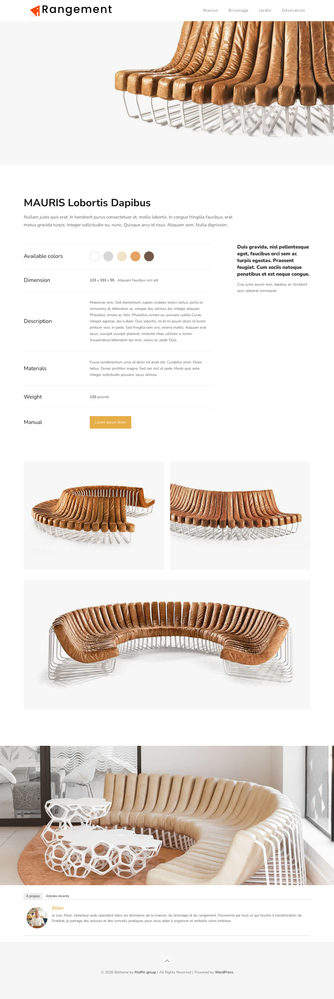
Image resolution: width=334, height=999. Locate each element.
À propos (33, 896)
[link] (94, 515)
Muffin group (145, 972)
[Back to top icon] (167, 961)
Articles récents (57, 896)
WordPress (224, 972)
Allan (58, 908)
